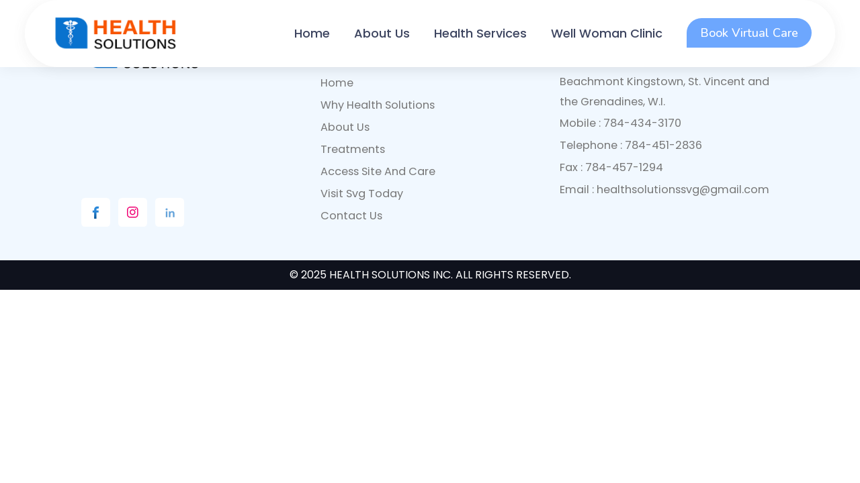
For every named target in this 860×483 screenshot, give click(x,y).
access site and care (377, 171)
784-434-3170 (642, 123)
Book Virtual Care (749, 33)
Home (312, 33)
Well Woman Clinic (606, 33)
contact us (351, 215)
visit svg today (361, 193)
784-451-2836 (663, 145)
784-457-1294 (624, 167)
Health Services (480, 33)
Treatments (352, 149)
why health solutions (377, 105)
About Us (382, 33)
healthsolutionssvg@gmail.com (683, 189)
